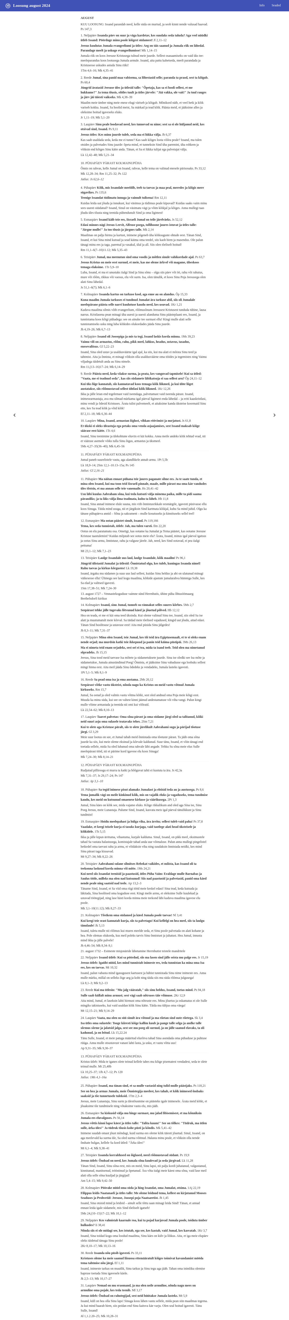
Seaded (276, 5)
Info (262, 5)
